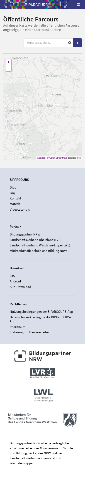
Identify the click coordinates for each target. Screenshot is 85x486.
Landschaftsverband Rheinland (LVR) (36, 240)
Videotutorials (20, 209)
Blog (13, 187)
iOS (12, 276)
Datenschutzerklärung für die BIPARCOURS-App (40, 319)
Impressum (17, 326)
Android (15, 281)
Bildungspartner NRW (25, 234)
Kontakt (15, 198)
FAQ (12, 193)
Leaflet (41, 157)
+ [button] (8, 62)
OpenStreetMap (58, 157)
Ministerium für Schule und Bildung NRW (38, 250)
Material (16, 204)
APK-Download (20, 286)
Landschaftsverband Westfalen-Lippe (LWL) (40, 245)
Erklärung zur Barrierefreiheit (30, 332)
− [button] (8, 68)
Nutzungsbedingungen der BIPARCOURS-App (41, 312)
